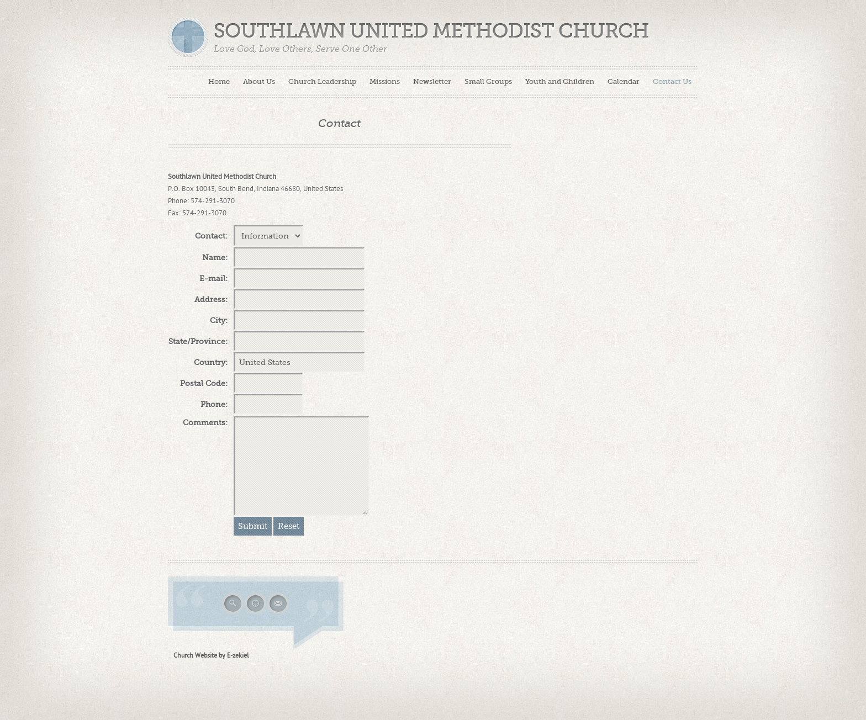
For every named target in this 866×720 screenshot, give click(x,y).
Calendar (624, 81)
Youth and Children (559, 81)
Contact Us (672, 81)
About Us (259, 81)
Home (219, 81)
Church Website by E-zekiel (211, 655)
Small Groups (488, 81)
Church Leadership (322, 81)
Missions (384, 81)
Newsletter (432, 81)
